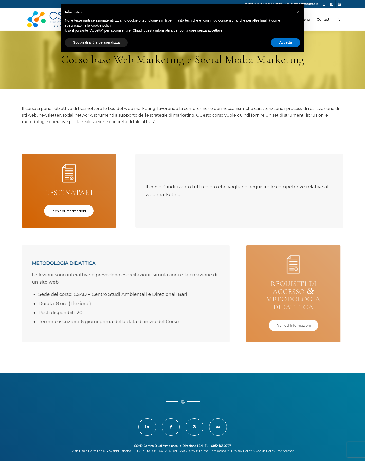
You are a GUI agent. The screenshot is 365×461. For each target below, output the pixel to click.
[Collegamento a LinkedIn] (339, 4)
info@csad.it (220, 451)
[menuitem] (323, 19)
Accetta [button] (285, 42)
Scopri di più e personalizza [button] (96, 42)
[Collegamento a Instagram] (331, 4)
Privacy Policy (241, 451)
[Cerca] (338, 19)
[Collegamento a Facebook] (324, 4)
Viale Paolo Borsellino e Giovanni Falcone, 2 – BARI (108, 451)
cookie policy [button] (101, 25)
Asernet (288, 451)
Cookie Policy (265, 451)
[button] (298, 12)
